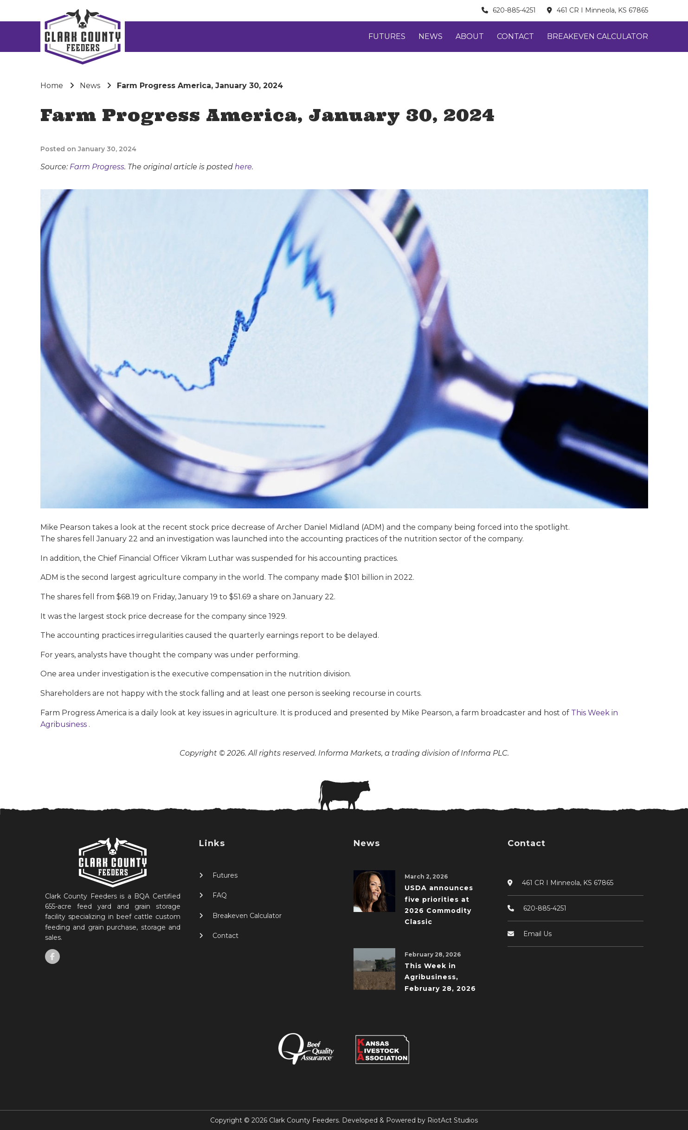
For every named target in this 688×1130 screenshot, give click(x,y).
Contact (515, 36)
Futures (386, 36)
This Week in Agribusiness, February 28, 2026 (440, 977)
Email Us (537, 934)
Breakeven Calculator (597, 36)
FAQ (219, 895)
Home (51, 85)
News (430, 36)
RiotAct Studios (452, 1120)
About (470, 36)
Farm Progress (97, 166)
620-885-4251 (514, 10)
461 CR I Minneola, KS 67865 (602, 10)
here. (244, 166)
